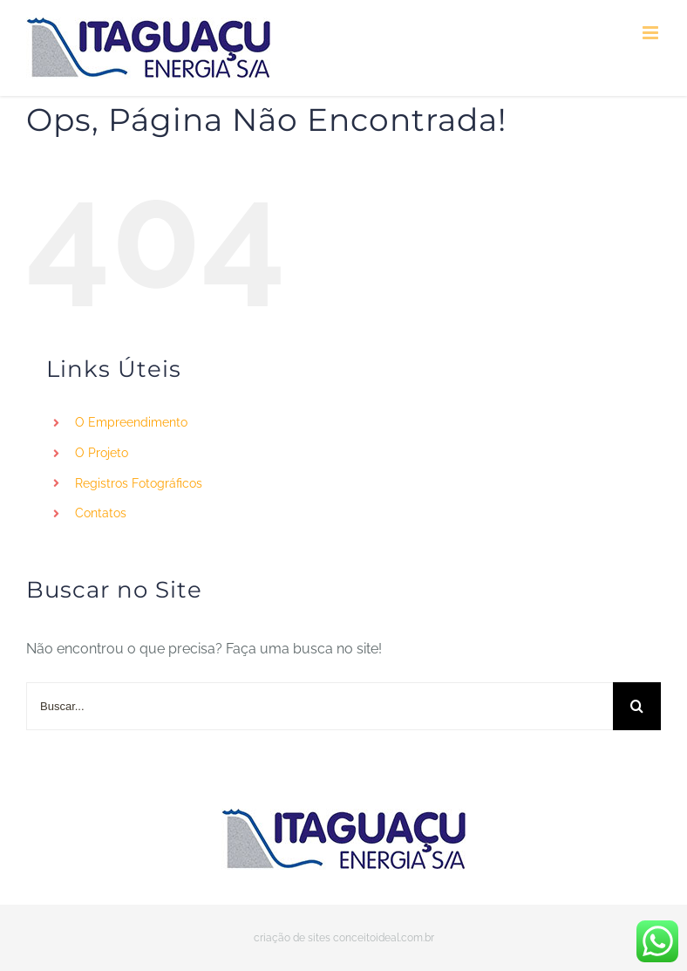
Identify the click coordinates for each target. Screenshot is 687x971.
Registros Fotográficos (138, 483)
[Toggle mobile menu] (652, 33)
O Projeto (101, 453)
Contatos (100, 513)
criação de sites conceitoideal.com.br (344, 938)
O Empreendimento (131, 422)
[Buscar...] (319, 706)
